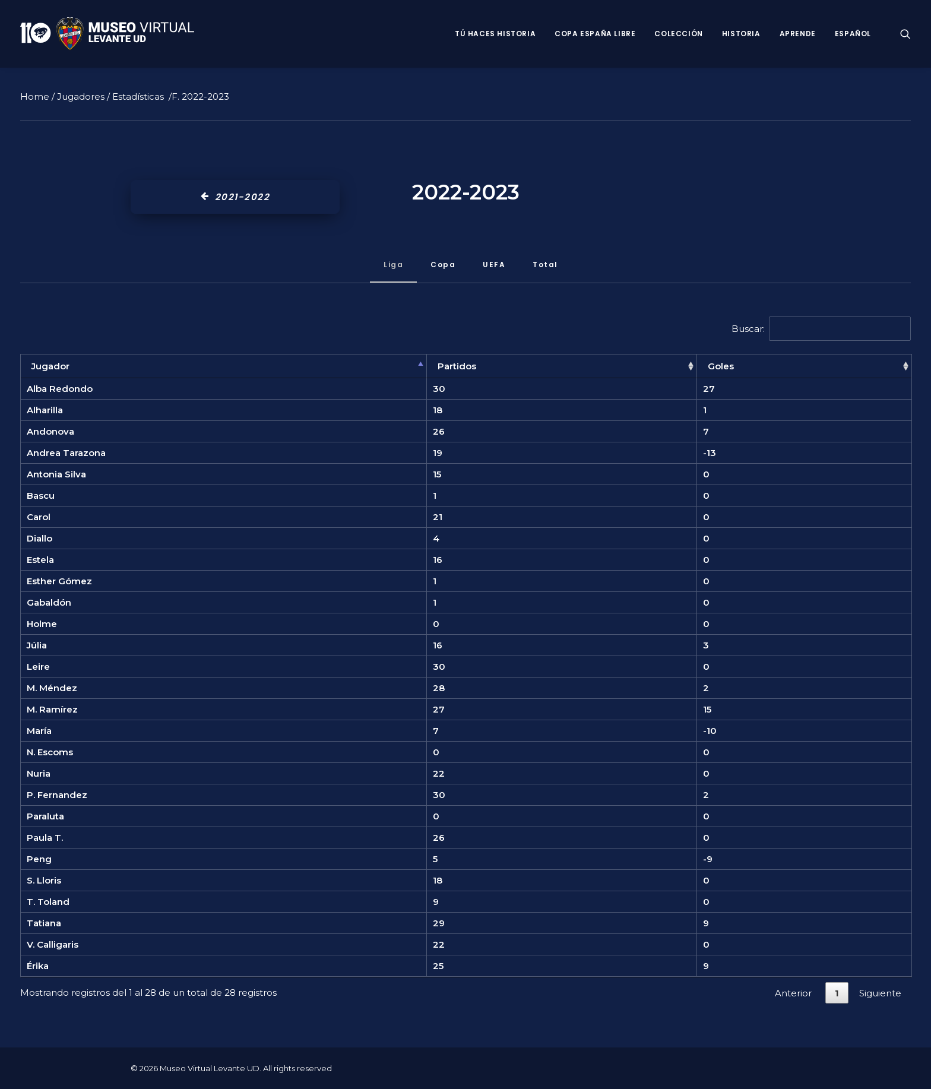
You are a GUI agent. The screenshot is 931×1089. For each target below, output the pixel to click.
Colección (678, 34)
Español (853, 34)
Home (34, 96)
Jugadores (80, 96)
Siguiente (880, 993)
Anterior (793, 993)
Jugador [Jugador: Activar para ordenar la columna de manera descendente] (50, 366)
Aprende (798, 34)
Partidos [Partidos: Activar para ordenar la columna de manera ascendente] (457, 366)
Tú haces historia (495, 34)
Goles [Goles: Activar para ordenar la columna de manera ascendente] (721, 366)
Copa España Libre (595, 34)
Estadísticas (138, 96)
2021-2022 (235, 197)
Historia (741, 34)
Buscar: (821, 328)
